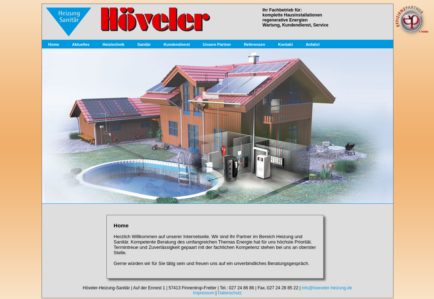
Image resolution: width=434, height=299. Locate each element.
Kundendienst (176, 44)
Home (53, 44)
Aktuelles (81, 44)
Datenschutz (230, 292)
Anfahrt (313, 44)
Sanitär (144, 44)
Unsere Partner (217, 44)
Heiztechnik (113, 44)
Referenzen (254, 44)
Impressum (203, 292)
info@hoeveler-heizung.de (327, 287)
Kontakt (285, 44)
